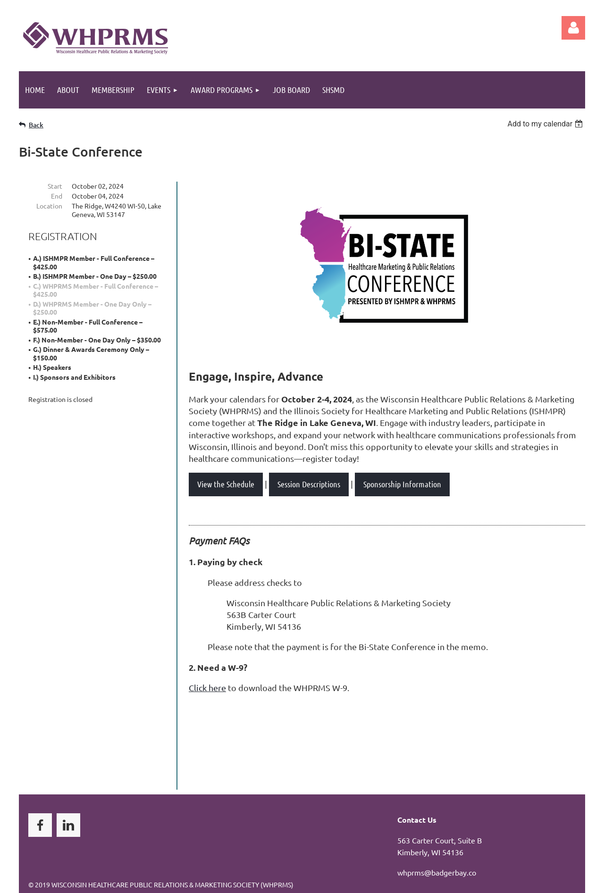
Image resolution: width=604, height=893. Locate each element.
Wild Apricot (472, 881)
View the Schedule (225, 484)
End (56, 196)
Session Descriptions (308, 484)
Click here (207, 688)
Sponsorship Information (402, 484)
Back (36, 124)
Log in (573, 28)
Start (55, 186)
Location (49, 205)
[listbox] (546, 124)
